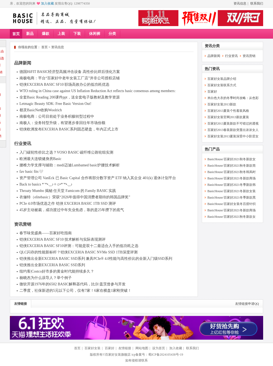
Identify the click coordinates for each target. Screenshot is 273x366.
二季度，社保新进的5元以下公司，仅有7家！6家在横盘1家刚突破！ (75, 291)
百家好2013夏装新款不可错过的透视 (233, 123)
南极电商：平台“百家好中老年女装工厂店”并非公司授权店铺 (69, 78)
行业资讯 (22, 143)
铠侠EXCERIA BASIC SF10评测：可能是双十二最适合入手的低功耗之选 (78, 246)
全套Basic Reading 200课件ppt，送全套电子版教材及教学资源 (69, 97)
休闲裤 (94, 34)
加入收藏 (47, 3)
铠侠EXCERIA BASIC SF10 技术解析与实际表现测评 (62, 239)
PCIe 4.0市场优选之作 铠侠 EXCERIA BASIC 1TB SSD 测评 (67, 203)
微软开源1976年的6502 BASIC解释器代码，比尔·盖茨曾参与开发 (72, 284)
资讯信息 (240, 3)
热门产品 (212, 149)
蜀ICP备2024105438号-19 (165, 354)
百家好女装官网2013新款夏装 (228, 117)
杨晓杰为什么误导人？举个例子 (45, 278)
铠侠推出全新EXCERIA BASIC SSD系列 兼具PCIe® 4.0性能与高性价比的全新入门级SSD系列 (95, 259)
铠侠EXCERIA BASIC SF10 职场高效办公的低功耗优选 (64, 85)
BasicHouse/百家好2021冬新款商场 (231, 178)
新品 (30, 34)
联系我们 (256, 3)
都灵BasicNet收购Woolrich (40, 110)
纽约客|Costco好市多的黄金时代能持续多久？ (56, 271)
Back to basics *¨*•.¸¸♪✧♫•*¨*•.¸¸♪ (46, 184)
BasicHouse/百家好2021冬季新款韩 (231, 185)
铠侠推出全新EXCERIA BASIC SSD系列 (52, 265)
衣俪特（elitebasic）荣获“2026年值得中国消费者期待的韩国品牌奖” (74, 197)
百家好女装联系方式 (221, 85)
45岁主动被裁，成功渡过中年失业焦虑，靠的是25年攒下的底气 (71, 210)
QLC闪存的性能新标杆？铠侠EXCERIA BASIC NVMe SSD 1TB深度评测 (78, 252)
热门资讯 (212, 69)
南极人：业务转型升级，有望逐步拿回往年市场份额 (62, 123)
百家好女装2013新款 (221, 104)
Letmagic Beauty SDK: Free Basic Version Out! (55, 104)
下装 (77, 34)
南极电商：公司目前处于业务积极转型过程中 (56, 116)
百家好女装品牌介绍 (221, 79)
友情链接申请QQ (247, 304)
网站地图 (141, 348)
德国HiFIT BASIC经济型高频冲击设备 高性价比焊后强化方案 (69, 72)
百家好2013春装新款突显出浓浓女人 (233, 130)
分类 (112, 34)
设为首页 (158, 348)
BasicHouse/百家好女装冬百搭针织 (231, 204)
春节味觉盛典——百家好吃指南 (45, 233)
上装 (61, 34)
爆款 (45, 34)
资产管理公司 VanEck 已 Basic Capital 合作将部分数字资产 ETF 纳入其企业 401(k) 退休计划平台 (97, 178)
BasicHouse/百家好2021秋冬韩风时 (231, 172)
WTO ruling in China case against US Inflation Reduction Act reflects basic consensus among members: (97, 91)
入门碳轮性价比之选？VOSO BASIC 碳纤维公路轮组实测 (66, 152)
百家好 (212, 91)
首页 (16, 34)
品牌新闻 (22, 63)
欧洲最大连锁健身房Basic (40, 159)
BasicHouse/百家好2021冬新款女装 (231, 191)
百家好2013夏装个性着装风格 (228, 111)
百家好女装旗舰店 (118, 354)
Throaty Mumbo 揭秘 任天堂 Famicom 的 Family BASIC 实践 (67, 191)
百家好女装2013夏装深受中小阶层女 (233, 136)
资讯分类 (212, 46)
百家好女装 (93, 348)
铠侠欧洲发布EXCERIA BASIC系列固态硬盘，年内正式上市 (68, 129)
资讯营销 (22, 224)
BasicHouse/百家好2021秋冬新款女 (231, 159)
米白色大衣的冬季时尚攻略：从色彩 (233, 98)
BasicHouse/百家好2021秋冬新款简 (231, 165)
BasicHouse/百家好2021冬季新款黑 (231, 197)
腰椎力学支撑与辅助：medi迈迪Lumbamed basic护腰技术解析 (69, 165)
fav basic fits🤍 (31, 172)
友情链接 (20, 304)
